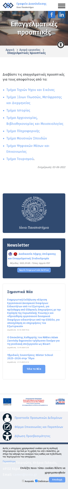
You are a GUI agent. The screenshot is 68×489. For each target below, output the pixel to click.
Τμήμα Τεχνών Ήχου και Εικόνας (30, 90)
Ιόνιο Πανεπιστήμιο (34, 213)
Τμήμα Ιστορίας (18, 110)
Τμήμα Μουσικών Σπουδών (26, 138)
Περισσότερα (9, 461)
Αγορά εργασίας (29, 49)
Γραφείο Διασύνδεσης (31, 5)
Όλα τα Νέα (34, 369)
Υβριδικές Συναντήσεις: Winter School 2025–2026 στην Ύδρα (30, 357)
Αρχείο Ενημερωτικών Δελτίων (34, 270)
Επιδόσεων (43, 481)
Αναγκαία (29, 481)
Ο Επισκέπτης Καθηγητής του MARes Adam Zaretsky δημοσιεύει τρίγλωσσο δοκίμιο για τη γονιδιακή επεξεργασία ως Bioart (33, 341)
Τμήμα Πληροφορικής (23, 131)
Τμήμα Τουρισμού (20, 159)
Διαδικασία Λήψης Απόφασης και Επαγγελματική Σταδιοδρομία (32, 256)
